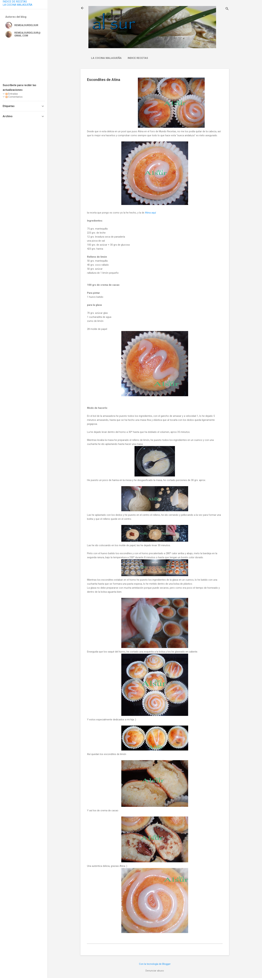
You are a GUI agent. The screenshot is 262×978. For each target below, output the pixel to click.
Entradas (12, 93)
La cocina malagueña (106, 58)
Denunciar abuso (155, 970)
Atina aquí (150, 212)
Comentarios (14, 96)
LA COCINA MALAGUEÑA (17, 4)
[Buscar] (227, 9)
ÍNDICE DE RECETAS (15, 1)
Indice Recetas (138, 58)
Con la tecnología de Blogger (155, 963)
